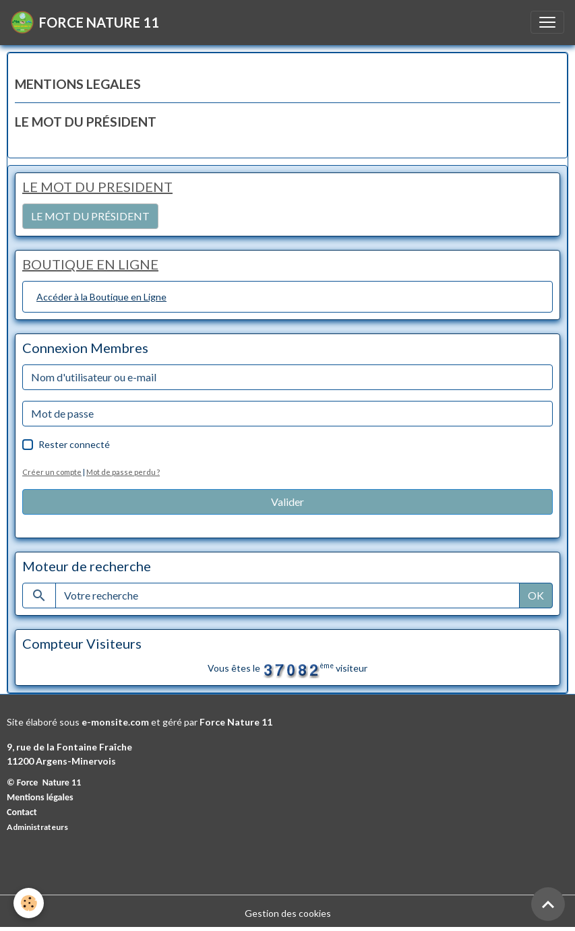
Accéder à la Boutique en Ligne (101, 296)
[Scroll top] (548, 904)
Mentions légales (40, 797)
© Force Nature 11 (44, 782)
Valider (287, 501)
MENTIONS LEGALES (78, 84)
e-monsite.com (115, 722)
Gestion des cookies (288, 913)
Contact (22, 812)
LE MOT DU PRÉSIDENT (85, 121)
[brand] (85, 22)
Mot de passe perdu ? (123, 472)
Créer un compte (52, 472)
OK (536, 595)
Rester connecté (74, 444)
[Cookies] (28, 903)
